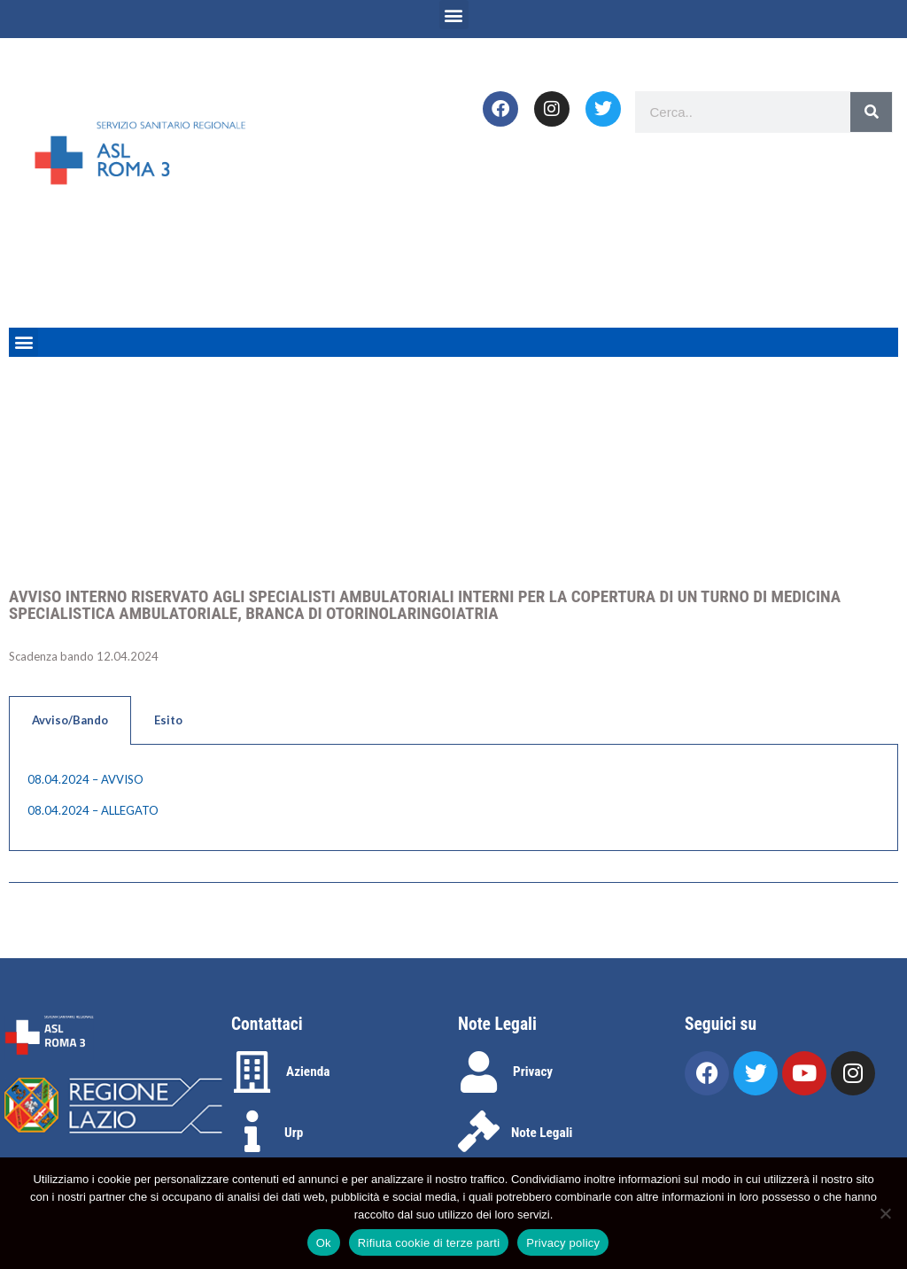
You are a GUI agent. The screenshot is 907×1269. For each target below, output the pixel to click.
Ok (323, 1243)
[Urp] (252, 1131)
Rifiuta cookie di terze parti (429, 1243)
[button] (454, 14)
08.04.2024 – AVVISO (85, 779)
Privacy (533, 1071)
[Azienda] (252, 1072)
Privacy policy (563, 1243)
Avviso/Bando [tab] (70, 720)
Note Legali (541, 1133)
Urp (293, 1133)
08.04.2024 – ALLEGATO (93, 810)
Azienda (307, 1071)
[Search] (871, 112)
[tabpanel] (453, 798)
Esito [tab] (168, 720)
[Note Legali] (479, 1131)
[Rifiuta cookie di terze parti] (885, 1213)
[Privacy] (479, 1072)
